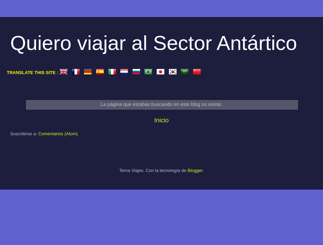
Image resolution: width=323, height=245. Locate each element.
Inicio (161, 120)
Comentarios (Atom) (58, 133)
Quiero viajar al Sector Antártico (153, 43)
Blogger (194, 170)
